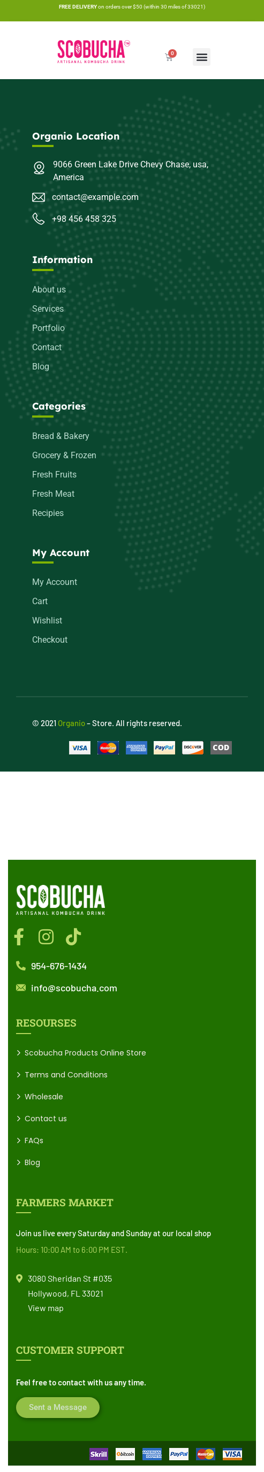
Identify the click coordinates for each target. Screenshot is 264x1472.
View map (46, 1308)
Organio (71, 723)
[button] (201, 57)
